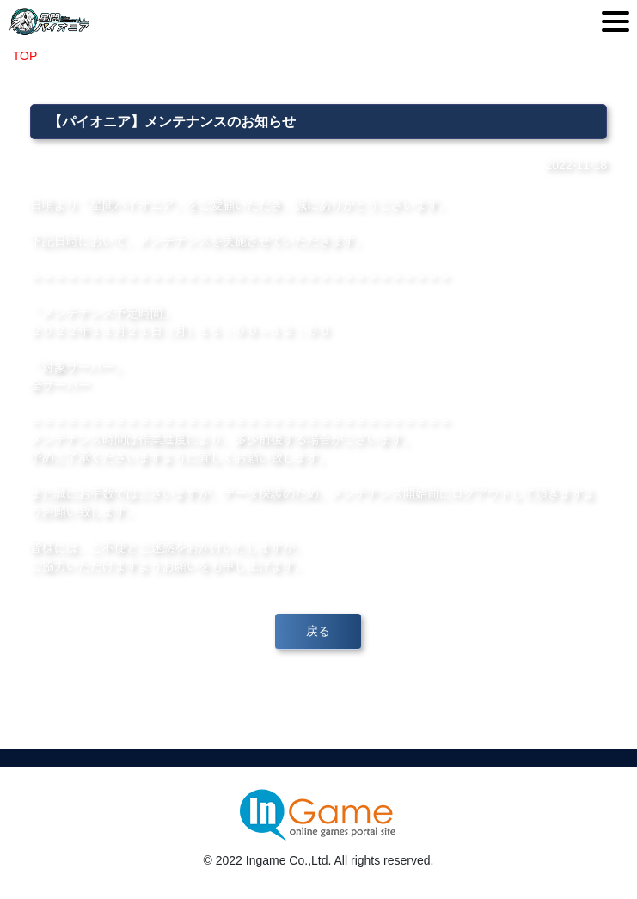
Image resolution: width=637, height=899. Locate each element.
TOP (25, 56)
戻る (318, 631)
